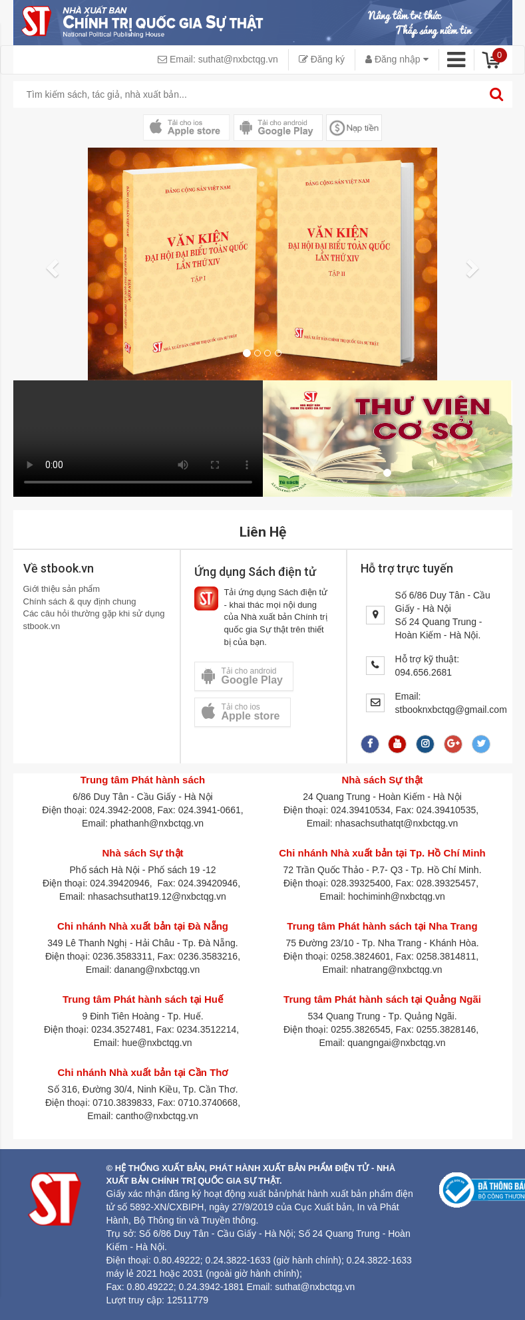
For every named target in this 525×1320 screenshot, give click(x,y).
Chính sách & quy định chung (79, 601)
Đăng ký (322, 59)
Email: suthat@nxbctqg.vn (218, 59)
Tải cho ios (241, 712)
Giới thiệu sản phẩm (61, 589)
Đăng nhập (397, 59)
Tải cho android (242, 676)
